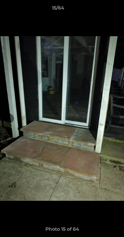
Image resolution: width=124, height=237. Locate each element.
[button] (100, 10)
